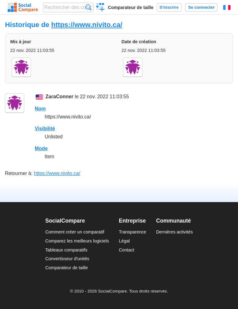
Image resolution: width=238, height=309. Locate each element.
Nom (40, 108)
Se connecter (201, 7)
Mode (41, 148)
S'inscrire (169, 7)
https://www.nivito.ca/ (86, 25)
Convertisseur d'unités (67, 258)
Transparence (132, 231)
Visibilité (45, 128)
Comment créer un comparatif (74, 231)
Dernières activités (174, 231)
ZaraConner (59, 96)
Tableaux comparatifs (66, 249)
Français (227, 7)
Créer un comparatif (100, 8)
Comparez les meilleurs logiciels (77, 240)
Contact (126, 249)
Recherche (88, 7)
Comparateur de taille (130, 7)
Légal (124, 240)
